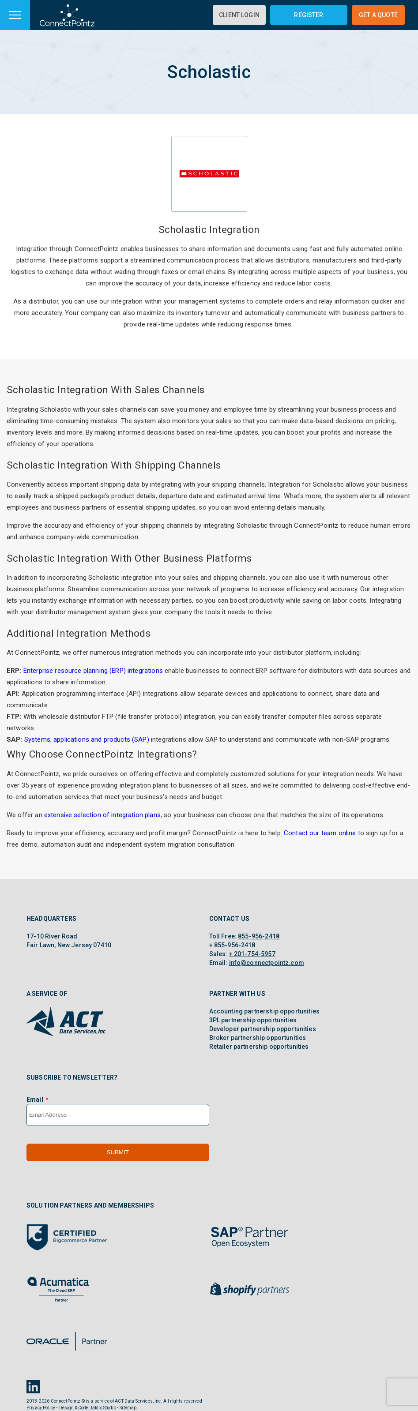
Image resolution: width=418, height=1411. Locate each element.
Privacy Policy (40, 1407)
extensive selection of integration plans (102, 815)
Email (34, 1099)
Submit (118, 1152)
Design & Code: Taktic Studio (87, 1407)
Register (308, 15)
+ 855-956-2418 (232, 945)
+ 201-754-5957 (252, 953)
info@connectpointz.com (266, 962)
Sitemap (128, 1407)
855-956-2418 (258, 936)
